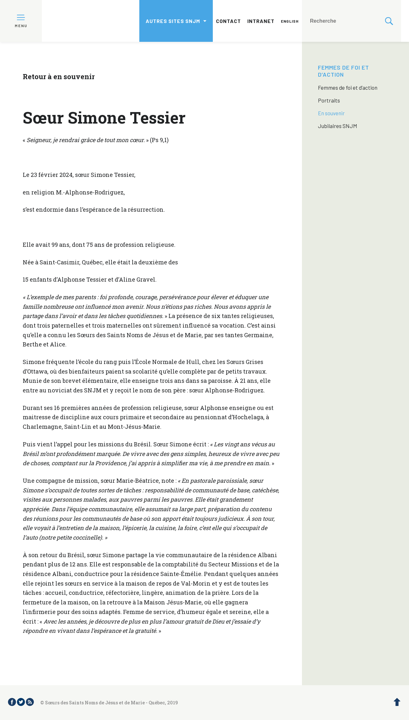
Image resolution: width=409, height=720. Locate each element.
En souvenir (331, 113)
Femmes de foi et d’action (343, 71)
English (290, 21)
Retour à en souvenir (59, 76)
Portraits (329, 100)
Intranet (260, 21)
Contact (228, 21)
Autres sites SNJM (173, 21)
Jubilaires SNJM (337, 126)
